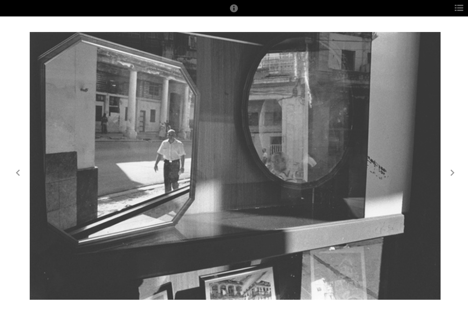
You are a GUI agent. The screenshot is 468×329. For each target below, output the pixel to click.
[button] (234, 12)
